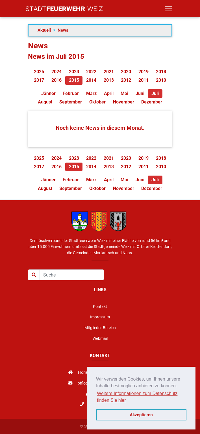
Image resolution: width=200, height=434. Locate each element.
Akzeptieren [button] (141, 415)
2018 (161, 71)
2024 (56, 71)
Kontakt (100, 306)
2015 (74, 80)
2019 (143, 71)
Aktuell (44, 30)
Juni (140, 93)
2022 (91, 71)
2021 (109, 71)
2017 (39, 80)
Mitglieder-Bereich (100, 327)
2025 (39, 71)
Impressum (100, 317)
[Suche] (72, 274)
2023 (74, 71)
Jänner (48, 93)
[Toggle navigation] (168, 10)
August (45, 102)
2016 (56, 80)
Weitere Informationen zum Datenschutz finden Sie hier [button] (137, 397)
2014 (91, 80)
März (91, 93)
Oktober (97, 102)
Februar (71, 93)
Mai (124, 93)
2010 (161, 80)
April (109, 93)
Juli (155, 93)
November (123, 102)
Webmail (100, 338)
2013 (109, 80)
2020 (126, 71)
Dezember (151, 102)
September (70, 102)
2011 (143, 80)
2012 (126, 80)
